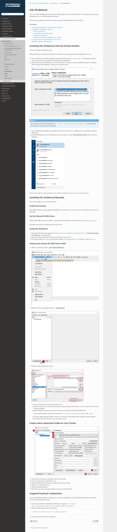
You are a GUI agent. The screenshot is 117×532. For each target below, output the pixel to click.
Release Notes (5, 96)
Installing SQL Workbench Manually (42, 29)
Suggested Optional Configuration (42, 41)
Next (95, 521)
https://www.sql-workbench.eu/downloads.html (69, 233)
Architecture (4, 33)
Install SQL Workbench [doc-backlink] (39, 229)
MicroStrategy (7, 52)
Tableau (6, 73)
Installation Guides (6, 24)
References (4, 91)
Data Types (4, 93)
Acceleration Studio (6, 36)
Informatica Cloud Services (10, 46)
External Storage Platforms (8, 86)
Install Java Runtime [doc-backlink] (38, 206)
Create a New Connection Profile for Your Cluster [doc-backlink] (53, 423)
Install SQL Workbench (40, 35)
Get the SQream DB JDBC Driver (43, 33)
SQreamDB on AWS (7, 26)
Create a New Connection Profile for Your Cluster (46, 39)
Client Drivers (6, 81)
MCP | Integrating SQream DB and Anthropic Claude (12, 49)
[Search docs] (12, 14)
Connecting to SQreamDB (8, 39)
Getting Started (5, 21)
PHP (5, 57)
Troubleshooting (5, 98)
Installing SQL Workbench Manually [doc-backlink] (47, 197)
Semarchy (6, 69)
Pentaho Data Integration (10, 54)
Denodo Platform (8, 43)
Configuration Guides (7, 31)
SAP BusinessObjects (9, 64)
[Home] (30, 3)
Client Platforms (6, 41)
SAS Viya (6, 66)
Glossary (4, 101)
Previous (34, 521)
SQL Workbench (8, 71)
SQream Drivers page (74, 58)
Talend (5, 76)
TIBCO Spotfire (8, 78)
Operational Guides (6, 29)
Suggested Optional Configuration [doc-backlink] (46, 493)
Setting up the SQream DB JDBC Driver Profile (47, 37)
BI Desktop (7, 59)
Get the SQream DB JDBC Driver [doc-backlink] (42, 216)
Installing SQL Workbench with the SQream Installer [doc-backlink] (55, 46)
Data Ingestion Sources (7, 83)
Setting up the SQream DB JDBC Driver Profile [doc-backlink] (48, 243)
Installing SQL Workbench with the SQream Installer (47, 27)
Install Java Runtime (39, 31)
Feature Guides (5, 88)
